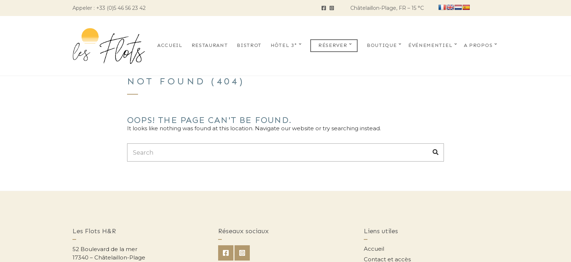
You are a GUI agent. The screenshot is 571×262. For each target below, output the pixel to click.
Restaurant (210, 45)
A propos (478, 45)
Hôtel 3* (284, 45)
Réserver (332, 45)
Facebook (323, 8)
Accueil (169, 45)
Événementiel (430, 45)
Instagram (331, 8)
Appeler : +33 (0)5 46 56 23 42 (109, 8)
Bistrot (249, 45)
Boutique (382, 45)
